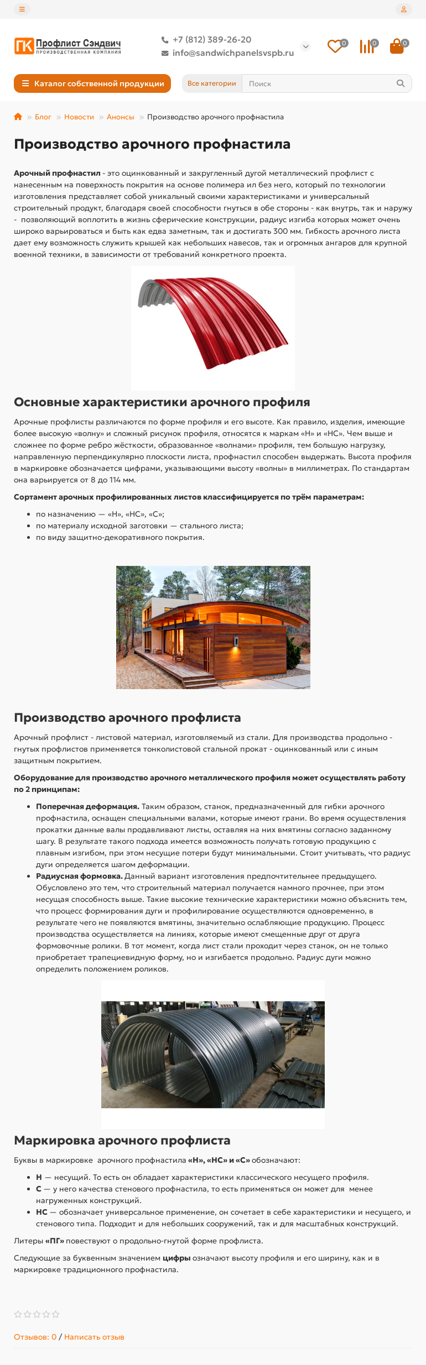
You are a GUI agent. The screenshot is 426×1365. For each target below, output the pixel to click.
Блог (43, 117)
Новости (79, 117)
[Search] (327, 83)
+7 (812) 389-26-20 (204, 40)
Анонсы (120, 117)
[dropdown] (22, 9)
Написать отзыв (94, 1337)
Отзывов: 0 (35, 1337)
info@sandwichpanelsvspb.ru (225, 53)
